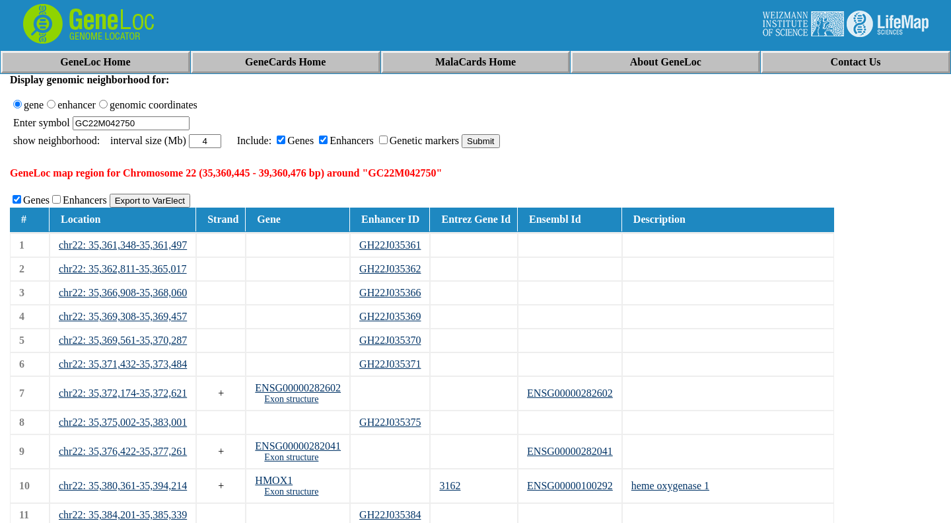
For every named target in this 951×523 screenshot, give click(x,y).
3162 (449, 485)
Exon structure (291, 399)
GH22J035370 (390, 340)
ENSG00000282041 (298, 446)
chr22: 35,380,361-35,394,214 (123, 485)
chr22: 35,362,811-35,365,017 (123, 268)
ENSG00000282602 (298, 387)
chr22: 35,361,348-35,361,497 (123, 245)
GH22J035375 (390, 422)
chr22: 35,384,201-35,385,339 (123, 514)
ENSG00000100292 (570, 485)
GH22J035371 (390, 364)
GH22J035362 (390, 268)
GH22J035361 (390, 245)
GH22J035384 (390, 514)
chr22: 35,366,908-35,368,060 (123, 292)
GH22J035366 (390, 292)
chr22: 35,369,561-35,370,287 (123, 340)
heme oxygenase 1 (670, 485)
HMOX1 (274, 480)
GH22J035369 (390, 316)
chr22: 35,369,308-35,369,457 (123, 316)
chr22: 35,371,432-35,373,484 (123, 364)
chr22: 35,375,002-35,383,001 (123, 422)
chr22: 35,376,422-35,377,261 (123, 451)
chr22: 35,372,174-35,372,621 (123, 393)
